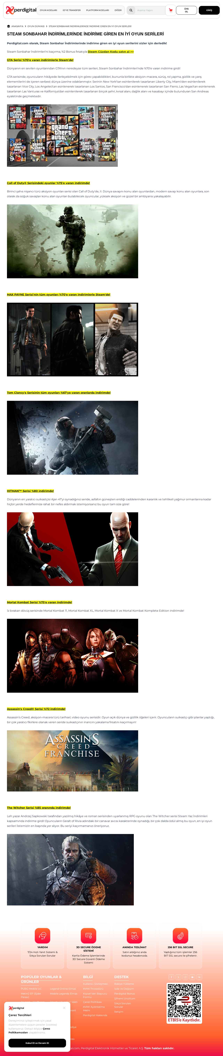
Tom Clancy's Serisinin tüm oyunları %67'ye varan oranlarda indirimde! (59, 392)
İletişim (118, 1011)
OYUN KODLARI (48, 10)
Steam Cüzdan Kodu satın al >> (111, 51)
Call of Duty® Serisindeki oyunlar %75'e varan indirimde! (48, 183)
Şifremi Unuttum (124, 998)
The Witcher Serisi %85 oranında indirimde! (39, 807)
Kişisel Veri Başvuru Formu (95, 995)
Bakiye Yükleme (124, 983)
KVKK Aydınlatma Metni (94, 1008)
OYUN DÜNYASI (36, 26)
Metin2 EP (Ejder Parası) (31, 995)
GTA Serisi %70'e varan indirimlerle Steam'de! (40, 60)
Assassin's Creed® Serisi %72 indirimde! (36, 709)
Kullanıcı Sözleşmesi (95, 983)
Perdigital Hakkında (95, 1015)
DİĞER (118, 10)
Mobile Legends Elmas (63, 993)
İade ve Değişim (124, 988)
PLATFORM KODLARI (97, 10)
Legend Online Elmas (63, 988)
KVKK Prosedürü (93, 988)
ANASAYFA (17, 26)
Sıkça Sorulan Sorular (122, 1005)
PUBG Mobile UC (31, 988)
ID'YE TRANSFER (72, 10)
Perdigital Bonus (124, 993)
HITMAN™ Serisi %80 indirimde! (30, 491)
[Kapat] (64, 1008)
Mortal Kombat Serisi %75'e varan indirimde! (39, 602)
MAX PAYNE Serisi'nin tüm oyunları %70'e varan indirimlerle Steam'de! (58, 294)
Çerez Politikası (92, 1002)
